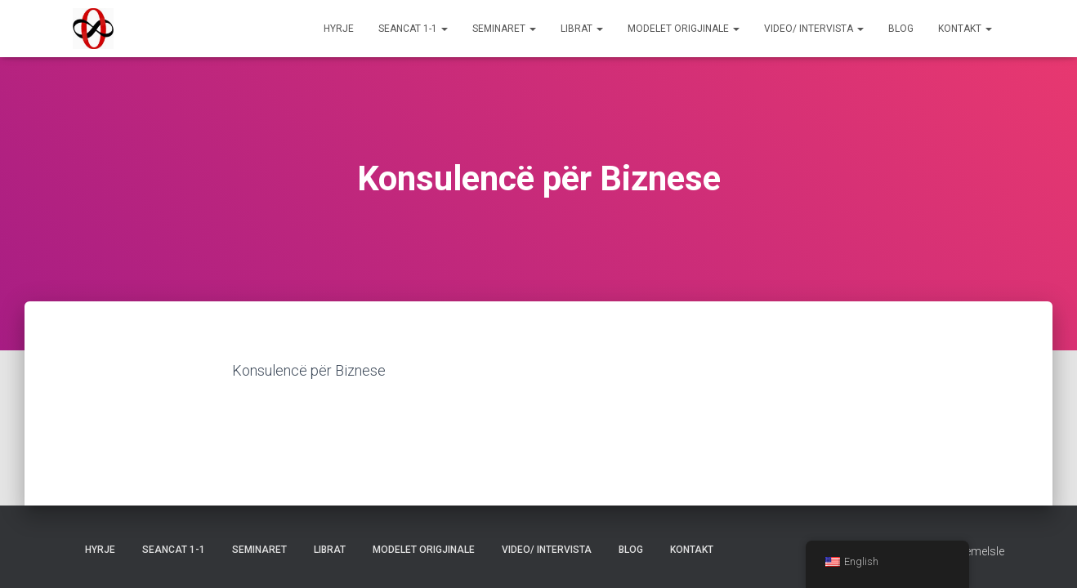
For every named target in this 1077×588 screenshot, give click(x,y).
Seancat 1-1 (413, 28)
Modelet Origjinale (684, 28)
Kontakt (965, 28)
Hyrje (339, 28)
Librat (582, 28)
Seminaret (504, 28)
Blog (901, 28)
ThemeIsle (977, 551)
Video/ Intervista (814, 28)
